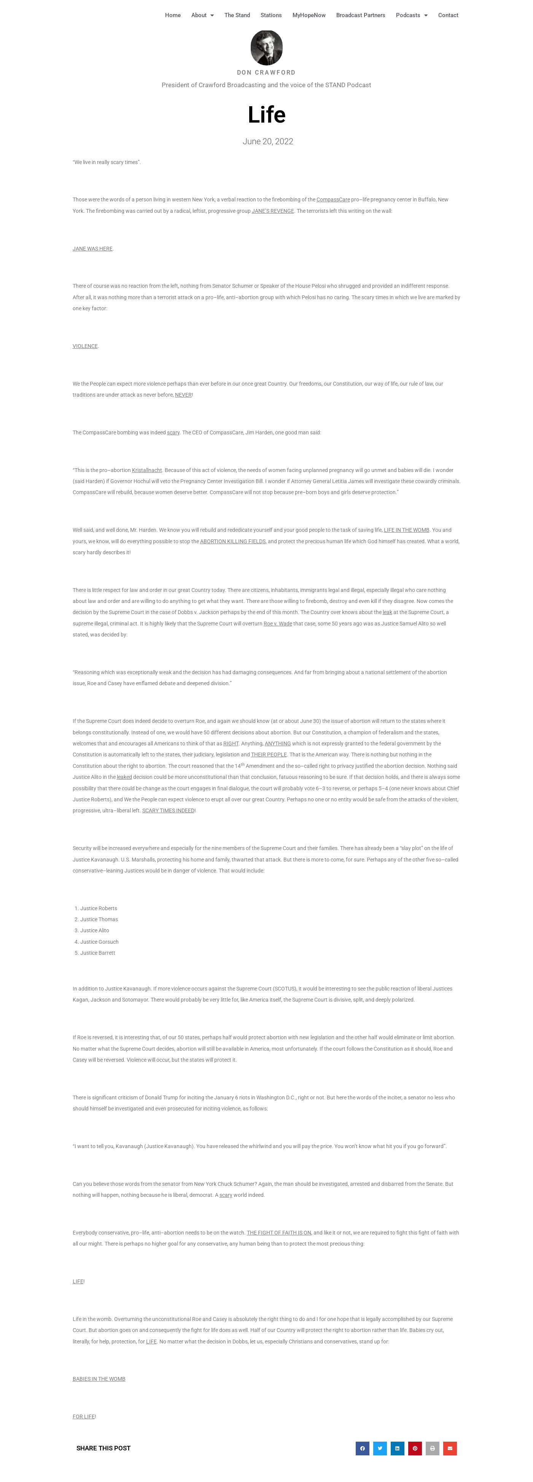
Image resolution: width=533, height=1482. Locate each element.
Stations (271, 15)
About (202, 15)
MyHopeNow (309, 15)
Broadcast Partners (360, 15)
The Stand (237, 15)
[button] (475, 15)
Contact (448, 15)
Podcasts (412, 15)
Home (173, 15)
